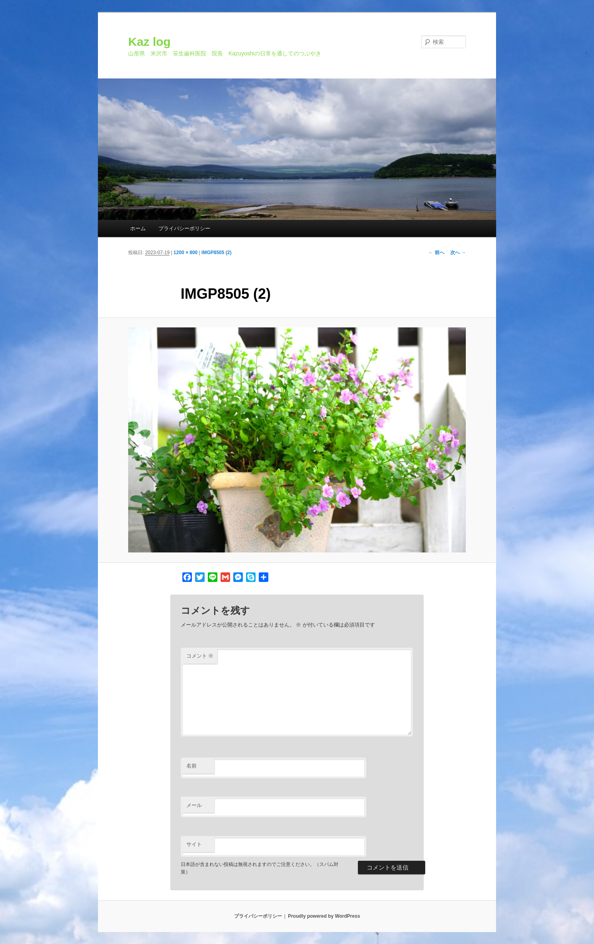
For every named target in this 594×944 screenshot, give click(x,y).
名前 (191, 766)
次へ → (458, 252)
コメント (200, 656)
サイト (194, 844)
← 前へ (436, 252)
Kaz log (149, 41)
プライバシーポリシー (184, 228)
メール (194, 805)
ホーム (138, 228)
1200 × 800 (185, 252)
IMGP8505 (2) (216, 252)
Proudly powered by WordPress (324, 916)
